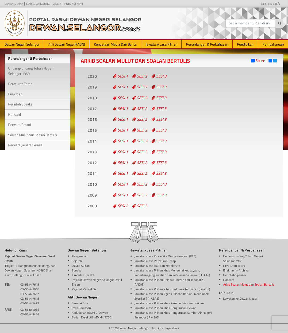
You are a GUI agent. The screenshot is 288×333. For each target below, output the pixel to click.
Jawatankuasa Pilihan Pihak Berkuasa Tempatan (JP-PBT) (172, 289)
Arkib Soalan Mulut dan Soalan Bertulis (248, 284)
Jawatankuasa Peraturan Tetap (155, 261)
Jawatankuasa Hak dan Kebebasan (157, 265)
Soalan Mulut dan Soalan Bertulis (32, 135)
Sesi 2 (139, 76)
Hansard (14, 114)
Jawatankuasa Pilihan (161, 44)
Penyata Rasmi (19, 124)
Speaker (77, 270)
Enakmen (15, 94)
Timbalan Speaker (84, 275)
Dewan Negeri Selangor (21, 44)
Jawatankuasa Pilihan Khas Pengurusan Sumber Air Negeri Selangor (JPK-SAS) (173, 315)
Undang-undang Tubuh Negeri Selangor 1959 (30, 71)
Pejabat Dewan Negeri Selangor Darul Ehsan (97, 282)
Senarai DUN (80, 303)
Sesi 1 (120, 76)
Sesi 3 (159, 76)
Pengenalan (80, 256)
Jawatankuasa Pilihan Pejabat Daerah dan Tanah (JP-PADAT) (169, 282)
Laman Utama (14, 4)
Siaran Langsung (38, 4)
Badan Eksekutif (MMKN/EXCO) (92, 317)
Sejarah (77, 261)
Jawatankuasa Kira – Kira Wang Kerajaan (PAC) (165, 256)
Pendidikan (245, 44)
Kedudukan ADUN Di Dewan (90, 312)
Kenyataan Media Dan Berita (115, 44)
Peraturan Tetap (20, 83)
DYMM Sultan (81, 265)
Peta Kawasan (81, 308)
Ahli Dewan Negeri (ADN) (66, 44)
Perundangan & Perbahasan (207, 44)
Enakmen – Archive (236, 270)
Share (258, 60)
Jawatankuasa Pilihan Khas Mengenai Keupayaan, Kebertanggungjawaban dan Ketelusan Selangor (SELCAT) (172, 272)
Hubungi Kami (73, 4)
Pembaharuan (273, 44)
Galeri (57, 4)
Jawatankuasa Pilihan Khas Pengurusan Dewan (165, 308)
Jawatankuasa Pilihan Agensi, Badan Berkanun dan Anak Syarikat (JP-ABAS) (171, 296)
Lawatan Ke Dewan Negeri (240, 298)
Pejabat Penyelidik (84, 289)
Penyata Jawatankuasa (25, 145)
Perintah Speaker (21, 104)
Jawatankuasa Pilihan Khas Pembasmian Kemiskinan (169, 303)
